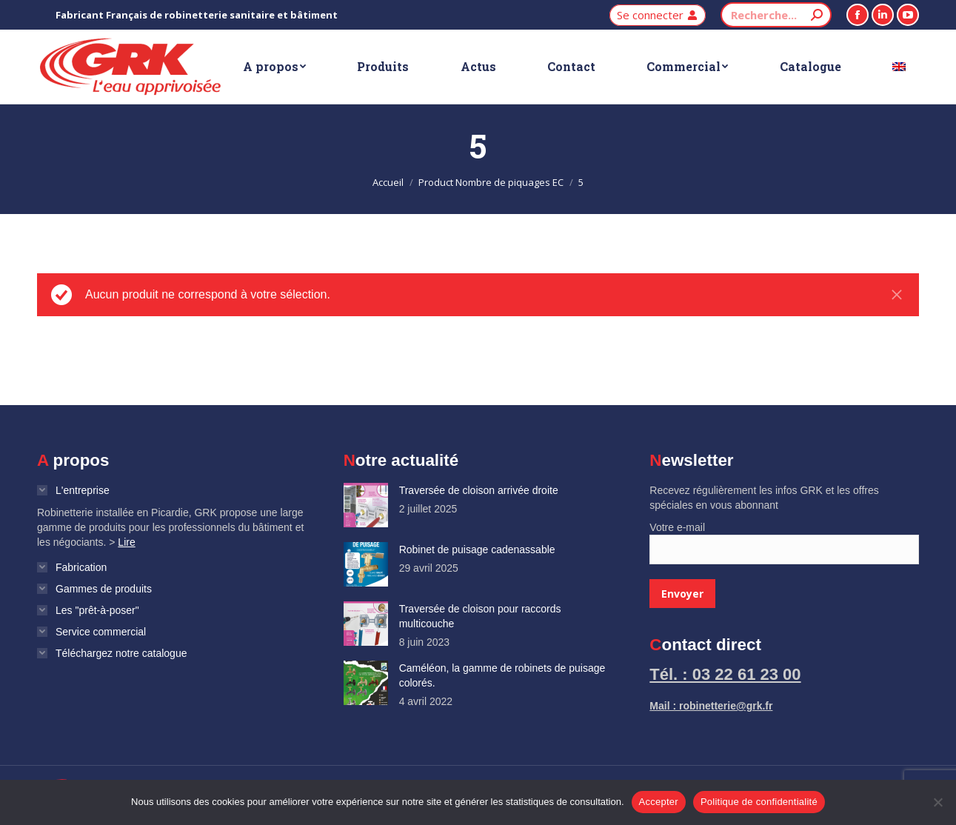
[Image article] (366, 505)
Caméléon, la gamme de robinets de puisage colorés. (502, 675)
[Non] (937, 802)
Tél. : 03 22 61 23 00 (724, 674)
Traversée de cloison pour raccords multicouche (480, 616)
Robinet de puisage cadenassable (477, 549)
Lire (126, 542)
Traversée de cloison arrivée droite (478, 490)
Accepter (658, 801)
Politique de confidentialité (759, 801)
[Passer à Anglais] (899, 67)
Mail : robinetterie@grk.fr (710, 706)
